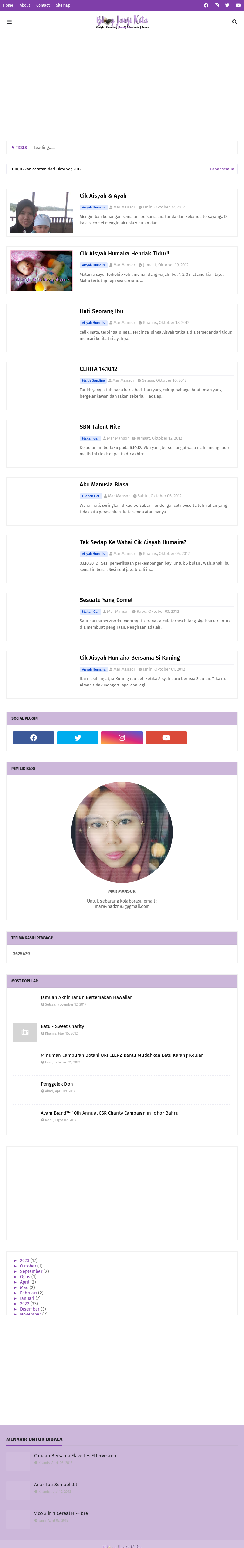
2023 (25, 1260)
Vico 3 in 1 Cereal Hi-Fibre (61, 1513)
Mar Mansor (124, 207)
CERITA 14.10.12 (98, 369)
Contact (43, 5)
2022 (25, 1304)
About (25, 5)
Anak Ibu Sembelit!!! (55, 1484)
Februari (29, 1293)
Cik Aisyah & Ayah (103, 195)
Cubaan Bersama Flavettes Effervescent (76, 1456)
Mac (25, 1287)
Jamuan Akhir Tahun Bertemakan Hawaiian (87, 997)
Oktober (28, 1266)
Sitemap (63, 5)
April (25, 1282)
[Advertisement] (122, 87)
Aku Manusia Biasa (104, 484)
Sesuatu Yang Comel (106, 600)
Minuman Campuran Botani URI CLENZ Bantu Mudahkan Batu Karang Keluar (122, 1055)
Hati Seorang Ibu (101, 311)
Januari (28, 1298)
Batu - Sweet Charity (62, 1026)
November (31, 1314)
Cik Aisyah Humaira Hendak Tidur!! (124, 253)
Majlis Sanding (93, 381)
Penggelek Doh (57, 1084)
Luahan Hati (91, 496)
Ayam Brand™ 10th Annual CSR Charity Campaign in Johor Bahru (110, 1113)
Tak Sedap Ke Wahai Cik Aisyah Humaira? (133, 542)
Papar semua (222, 169)
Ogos (25, 1277)
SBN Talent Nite (100, 426)
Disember (30, 1309)
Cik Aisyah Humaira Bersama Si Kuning (130, 657)
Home (8, 5)
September (32, 1271)
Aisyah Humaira (94, 207)
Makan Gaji (90, 438)
